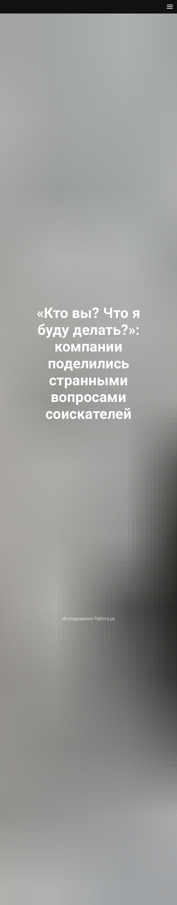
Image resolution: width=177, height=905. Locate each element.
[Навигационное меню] (170, 7)
